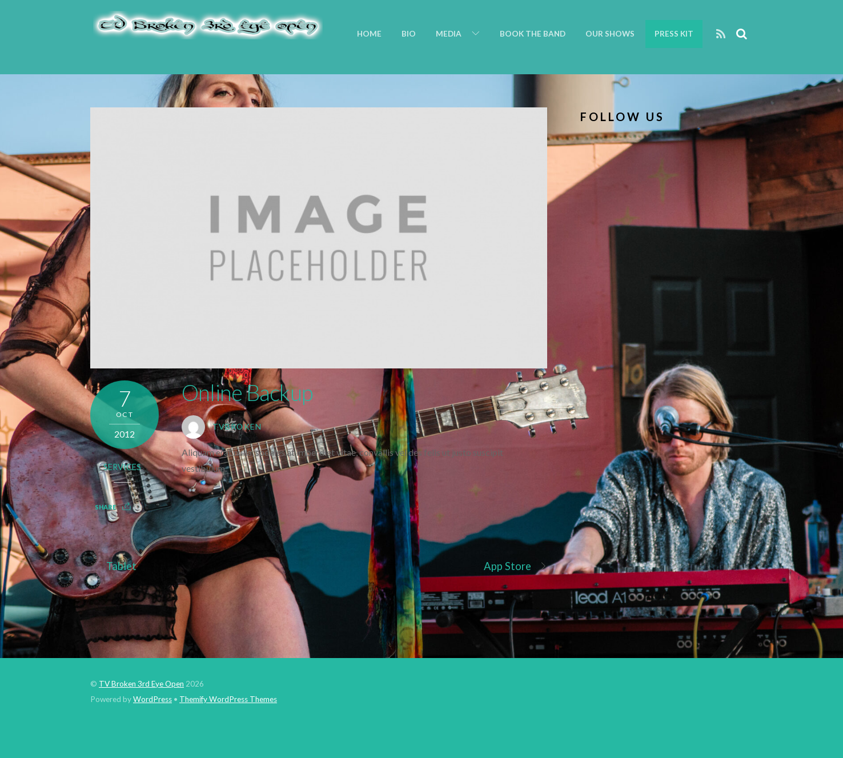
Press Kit (674, 33)
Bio (409, 33)
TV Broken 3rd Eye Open (141, 683)
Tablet (113, 566)
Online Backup (247, 392)
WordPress (152, 699)
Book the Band (532, 33)
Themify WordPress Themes (228, 699)
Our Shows (610, 33)
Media (448, 33)
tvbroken (237, 426)
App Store (516, 566)
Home (369, 33)
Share (105, 507)
